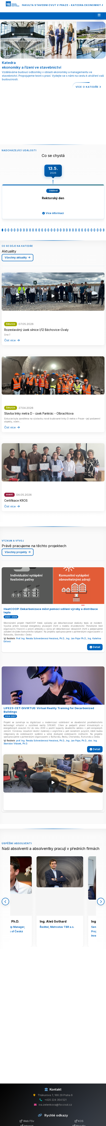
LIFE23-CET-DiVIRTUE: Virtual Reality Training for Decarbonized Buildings (49, 710)
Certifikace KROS (16, 500)
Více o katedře (88, 87)
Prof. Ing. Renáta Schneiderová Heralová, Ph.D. (40, 638)
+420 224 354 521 (55, 1099)
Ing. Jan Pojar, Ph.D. (76, 740)
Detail (95, 647)
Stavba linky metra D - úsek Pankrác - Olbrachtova (38, 413)
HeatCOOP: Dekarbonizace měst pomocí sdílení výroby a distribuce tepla (51, 610)
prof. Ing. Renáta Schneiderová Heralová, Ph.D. (40, 740)
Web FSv (27, 1121)
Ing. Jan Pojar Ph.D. (76, 638)
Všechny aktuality (18, 257)
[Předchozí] (5, 901)
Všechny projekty (18, 552)
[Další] (101, 901)
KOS (79, 1121)
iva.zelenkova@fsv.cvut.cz (55, 1104)
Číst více (12, 340)
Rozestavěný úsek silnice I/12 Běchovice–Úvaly (36, 330)
